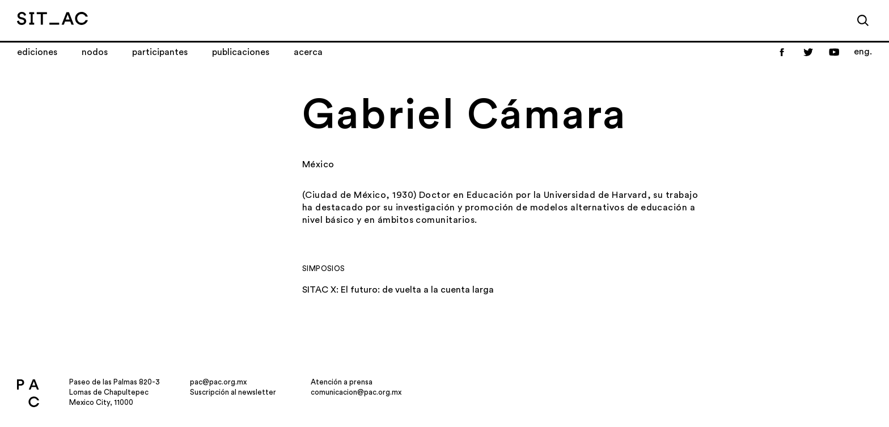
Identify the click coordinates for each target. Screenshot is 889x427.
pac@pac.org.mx (218, 382)
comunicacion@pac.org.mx (356, 392)
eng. (863, 51)
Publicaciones (240, 52)
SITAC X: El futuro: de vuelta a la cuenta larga (398, 289)
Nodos (95, 52)
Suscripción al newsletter (233, 392)
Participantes (160, 52)
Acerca (308, 52)
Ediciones (37, 52)
